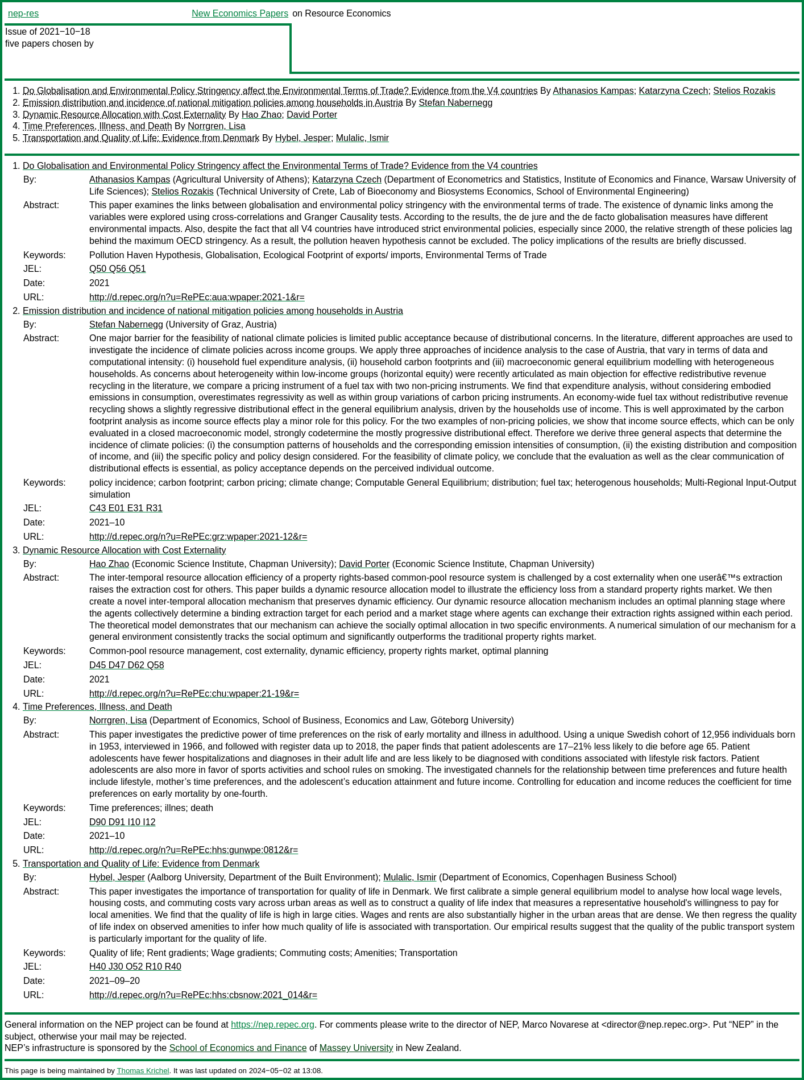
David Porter (312, 114)
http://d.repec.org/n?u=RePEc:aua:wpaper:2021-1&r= (197, 297)
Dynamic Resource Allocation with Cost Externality (124, 114)
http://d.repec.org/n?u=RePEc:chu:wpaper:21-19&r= (194, 693)
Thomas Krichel (143, 1070)
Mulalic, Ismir (362, 138)
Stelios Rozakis (744, 91)
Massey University (356, 1048)
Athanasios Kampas (593, 91)
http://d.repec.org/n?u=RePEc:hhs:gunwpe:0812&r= (193, 850)
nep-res (23, 13)
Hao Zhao (261, 114)
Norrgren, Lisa (216, 126)
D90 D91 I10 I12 (122, 822)
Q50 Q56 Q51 (117, 269)
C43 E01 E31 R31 (126, 508)
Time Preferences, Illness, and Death (97, 126)
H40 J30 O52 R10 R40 (135, 966)
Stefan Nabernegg (455, 102)
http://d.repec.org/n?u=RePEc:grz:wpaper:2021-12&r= (198, 536)
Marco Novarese (555, 1024)
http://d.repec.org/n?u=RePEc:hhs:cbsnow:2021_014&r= (203, 995)
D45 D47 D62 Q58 (126, 665)
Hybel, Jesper (303, 138)
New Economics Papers (240, 13)
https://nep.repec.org (272, 1024)
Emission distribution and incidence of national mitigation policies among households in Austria (213, 102)
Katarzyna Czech (673, 91)
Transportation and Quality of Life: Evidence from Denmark (141, 138)
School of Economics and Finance (238, 1048)
